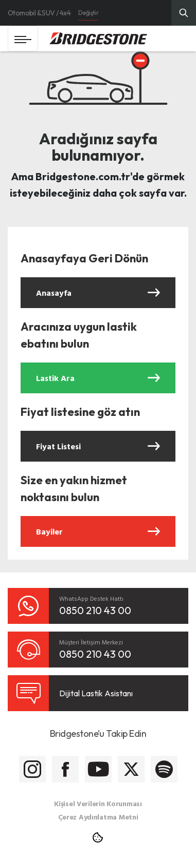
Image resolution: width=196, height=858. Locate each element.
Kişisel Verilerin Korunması (97, 803)
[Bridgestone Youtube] (98, 769)
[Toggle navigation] (23, 38)
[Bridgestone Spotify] (164, 769)
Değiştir (88, 12)
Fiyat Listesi (98, 446)
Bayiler (98, 531)
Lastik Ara (98, 378)
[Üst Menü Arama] (183, 13)
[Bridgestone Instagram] (32, 769)
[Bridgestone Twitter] (131, 769)
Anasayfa (98, 293)
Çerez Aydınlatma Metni (98, 816)
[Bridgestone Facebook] (65, 769)
